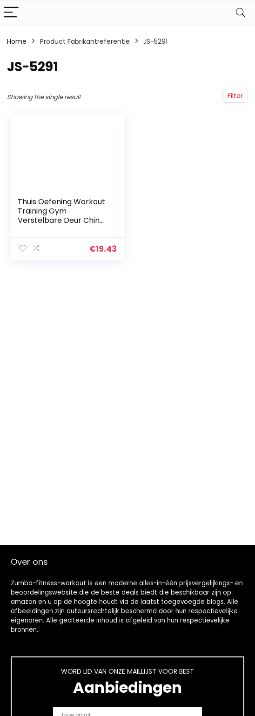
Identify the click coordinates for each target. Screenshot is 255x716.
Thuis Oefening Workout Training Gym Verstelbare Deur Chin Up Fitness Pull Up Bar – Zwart (61, 220)
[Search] (240, 12)
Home (17, 41)
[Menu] (11, 12)
